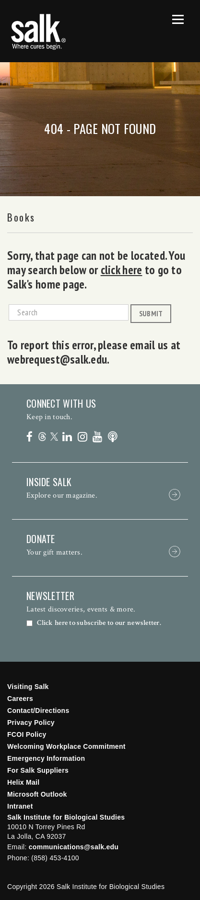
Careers (20, 698)
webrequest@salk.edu (57, 359)
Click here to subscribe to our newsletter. (99, 623)
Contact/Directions (38, 710)
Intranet (20, 806)
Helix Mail (23, 782)
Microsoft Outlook (37, 794)
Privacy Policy (31, 722)
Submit (151, 313)
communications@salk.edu (73, 847)
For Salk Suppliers (38, 770)
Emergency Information (46, 758)
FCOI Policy (27, 734)
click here (121, 270)
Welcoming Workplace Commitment (66, 746)
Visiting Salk (28, 686)
